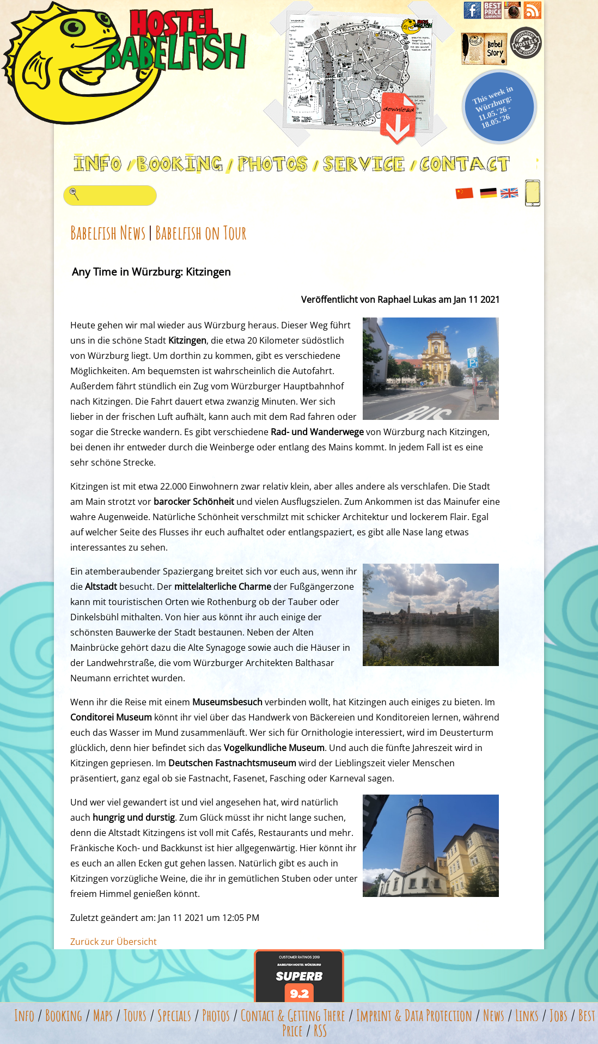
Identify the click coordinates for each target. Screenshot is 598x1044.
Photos (216, 1015)
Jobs (559, 1015)
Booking (63, 1015)
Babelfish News (107, 232)
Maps (103, 1015)
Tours (135, 1015)
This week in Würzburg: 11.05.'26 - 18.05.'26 (493, 106)
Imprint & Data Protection (414, 1015)
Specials (174, 1015)
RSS (320, 1030)
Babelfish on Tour (201, 232)
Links (527, 1015)
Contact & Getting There (293, 1015)
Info (24, 1015)
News (493, 1015)
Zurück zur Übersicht (113, 942)
